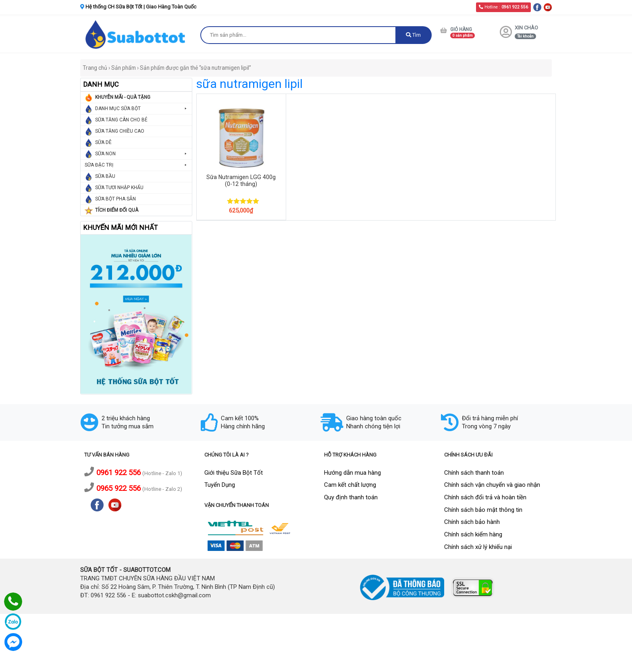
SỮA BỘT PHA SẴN (115, 199)
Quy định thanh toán (351, 497)
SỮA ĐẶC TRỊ (136, 165)
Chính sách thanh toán (474, 472)
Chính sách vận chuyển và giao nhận (492, 484)
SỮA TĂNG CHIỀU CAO (119, 131)
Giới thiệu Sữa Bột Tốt (233, 472)
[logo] (136, 34)
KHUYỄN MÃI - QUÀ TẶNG (122, 97)
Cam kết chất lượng (350, 484)
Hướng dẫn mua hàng (352, 472)
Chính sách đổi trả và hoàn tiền (485, 497)
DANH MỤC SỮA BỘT (141, 108)
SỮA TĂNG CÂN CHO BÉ (121, 120)
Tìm (413, 35)
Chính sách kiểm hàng (473, 534)
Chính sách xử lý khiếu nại (478, 547)
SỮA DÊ (103, 142)
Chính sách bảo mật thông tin (483, 509)
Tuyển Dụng (219, 484)
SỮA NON (141, 153)
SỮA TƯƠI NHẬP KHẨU (119, 187)
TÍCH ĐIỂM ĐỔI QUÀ (116, 210)
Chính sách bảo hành (472, 522)
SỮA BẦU (105, 176)
